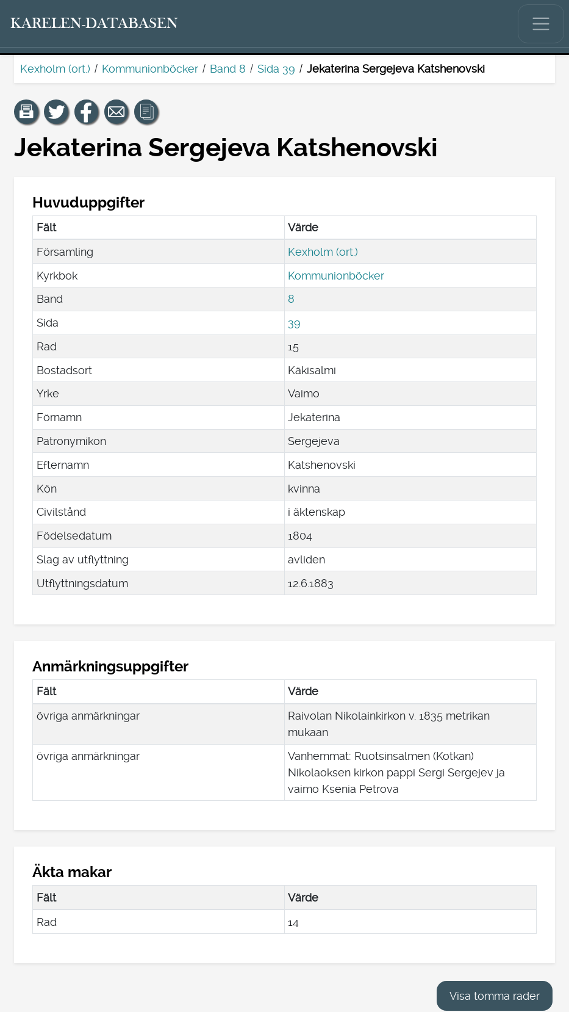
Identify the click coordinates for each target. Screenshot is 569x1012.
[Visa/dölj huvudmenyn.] (541, 23)
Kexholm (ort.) (55, 68)
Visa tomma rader (494, 995)
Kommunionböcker (150, 68)
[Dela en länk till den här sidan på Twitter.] (56, 111)
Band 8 (228, 68)
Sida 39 (276, 68)
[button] (26, 111)
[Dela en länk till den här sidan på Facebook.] (86, 111)
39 (294, 322)
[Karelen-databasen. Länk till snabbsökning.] (94, 24)
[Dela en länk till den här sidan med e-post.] (116, 111)
